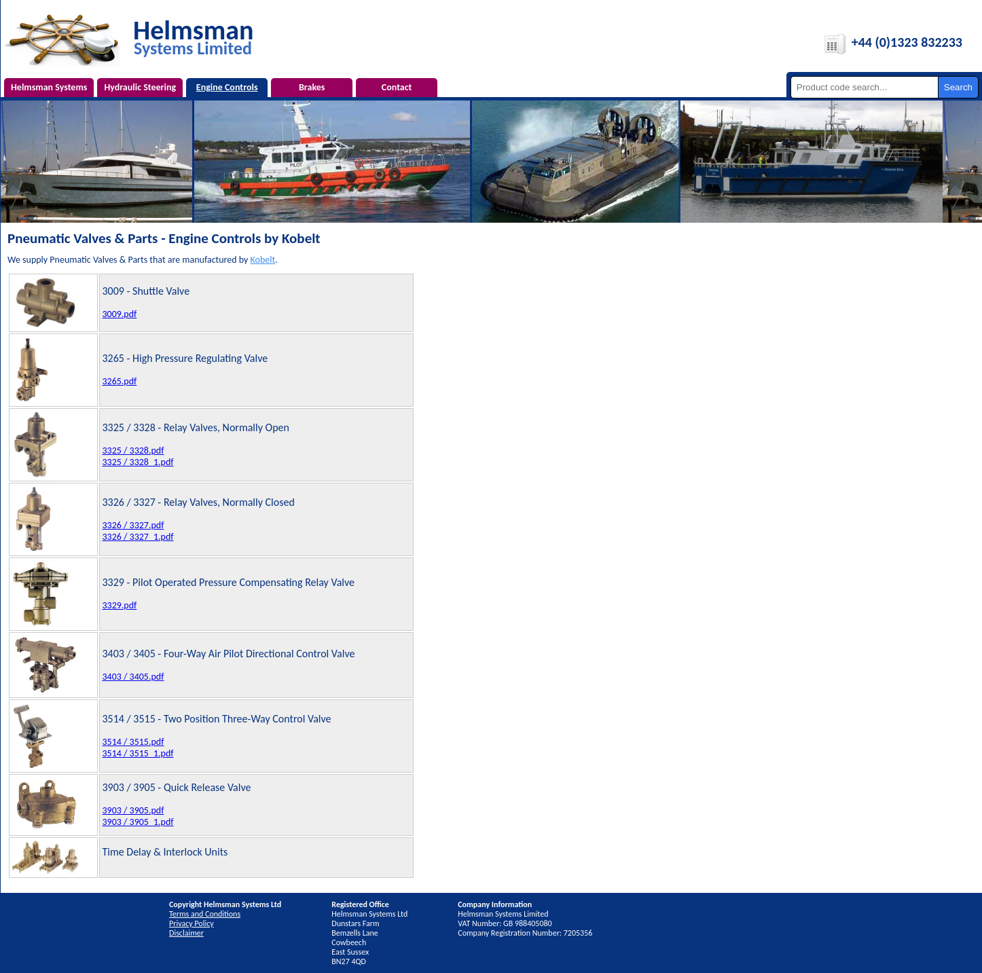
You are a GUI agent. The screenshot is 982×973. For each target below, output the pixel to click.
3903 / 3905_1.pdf (137, 822)
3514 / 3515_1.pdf (137, 753)
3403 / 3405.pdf (133, 676)
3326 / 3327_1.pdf (137, 537)
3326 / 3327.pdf (133, 525)
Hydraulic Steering (140, 87)
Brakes (312, 87)
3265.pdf (119, 381)
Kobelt (263, 259)
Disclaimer (186, 933)
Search (958, 87)
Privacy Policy (191, 923)
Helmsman (193, 36)
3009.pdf (119, 314)
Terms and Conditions (204, 914)
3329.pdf (119, 605)
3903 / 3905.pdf (133, 810)
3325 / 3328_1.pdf (137, 462)
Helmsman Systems (49, 87)
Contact (397, 87)
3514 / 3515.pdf (133, 742)
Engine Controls (227, 87)
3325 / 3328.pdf (133, 450)
